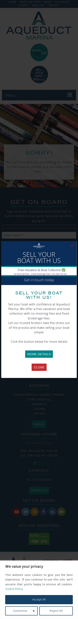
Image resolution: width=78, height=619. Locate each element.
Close (39, 367)
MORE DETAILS (39, 354)
